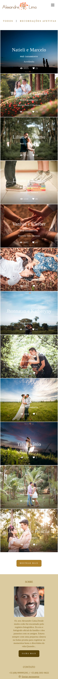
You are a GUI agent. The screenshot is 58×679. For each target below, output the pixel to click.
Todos (8, 21)
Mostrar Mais (29, 563)
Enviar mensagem (30, 677)
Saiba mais (29, 654)
